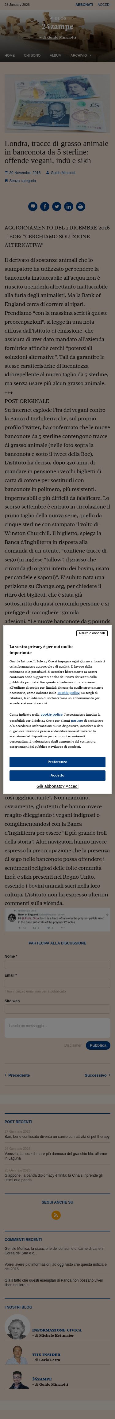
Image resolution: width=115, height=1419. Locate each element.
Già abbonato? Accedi (57, 786)
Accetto (58, 775)
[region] (57, 709)
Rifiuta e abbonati (92, 633)
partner (77, 720)
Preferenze (57, 762)
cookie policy (68, 693)
